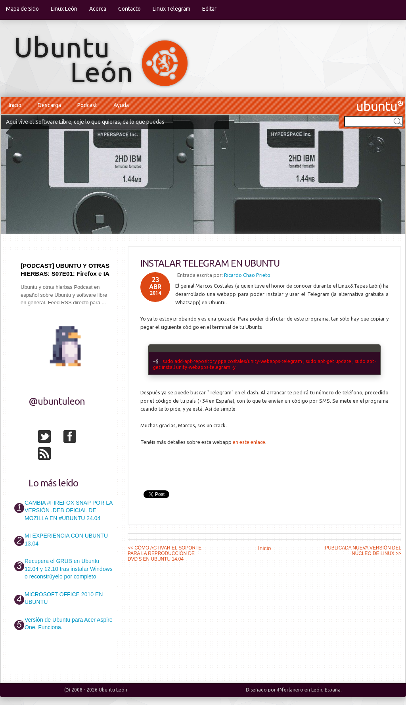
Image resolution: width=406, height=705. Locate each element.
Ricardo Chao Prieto (247, 275)
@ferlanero (290, 689)
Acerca (97, 9)
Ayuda (121, 105)
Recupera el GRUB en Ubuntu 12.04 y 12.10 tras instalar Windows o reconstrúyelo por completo (69, 569)
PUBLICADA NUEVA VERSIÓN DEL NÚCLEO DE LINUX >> (363, 550)
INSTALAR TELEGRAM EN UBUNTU (210, 263)
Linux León (64, 9)
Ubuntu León (113, 689)
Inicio (15, 105)
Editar (209, 9)
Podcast (87, 105)
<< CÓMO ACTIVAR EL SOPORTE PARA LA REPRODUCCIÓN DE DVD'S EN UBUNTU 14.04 (164, 553)
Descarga (49, 105)
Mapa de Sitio (22, 9)
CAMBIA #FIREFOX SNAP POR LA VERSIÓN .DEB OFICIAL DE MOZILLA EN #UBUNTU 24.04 (68, 510)
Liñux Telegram (171, 9)
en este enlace (249, 442)
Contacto (129, 9)
